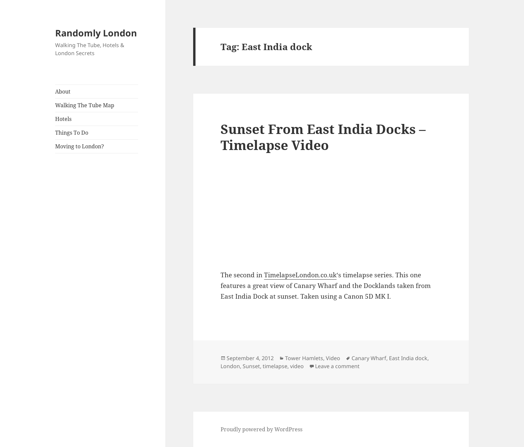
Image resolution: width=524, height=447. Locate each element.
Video (333, 358)
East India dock (408, 358)
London (230, 366)
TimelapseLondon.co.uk (300, 275)
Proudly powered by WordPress (261, 429)
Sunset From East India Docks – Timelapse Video (323, 137)
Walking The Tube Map (84, 105)
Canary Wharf (369, 358)
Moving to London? (79, 146)
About (63, 91)
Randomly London (96, 33)
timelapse (275, 366)
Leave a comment (337, 366)
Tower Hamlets (304, 358)
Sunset (251, 366)
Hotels (63, 119)
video (297, 366)
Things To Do (71, 132)
